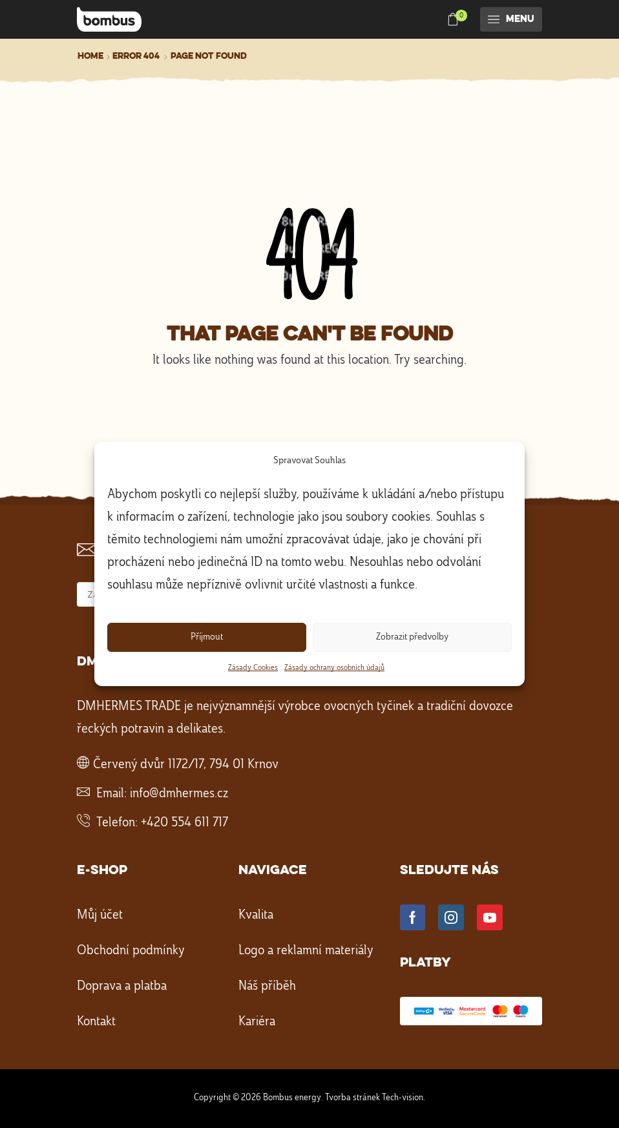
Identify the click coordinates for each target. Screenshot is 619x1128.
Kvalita (255, 915)
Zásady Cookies (253, 668)
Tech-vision (402, 1097)
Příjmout (207, 637)
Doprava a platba (122, 986)
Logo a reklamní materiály (305, 951)
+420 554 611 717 (184, 823)
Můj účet (100, 915)
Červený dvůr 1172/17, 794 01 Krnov (185, 764)
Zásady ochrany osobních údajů (334, 668)
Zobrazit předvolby (412, 637)
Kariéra (256, 1022)
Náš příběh (267, 986)
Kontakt (96, 1022)
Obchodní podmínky (131, 951)
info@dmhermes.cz (179, 794)
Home (90, 56)
